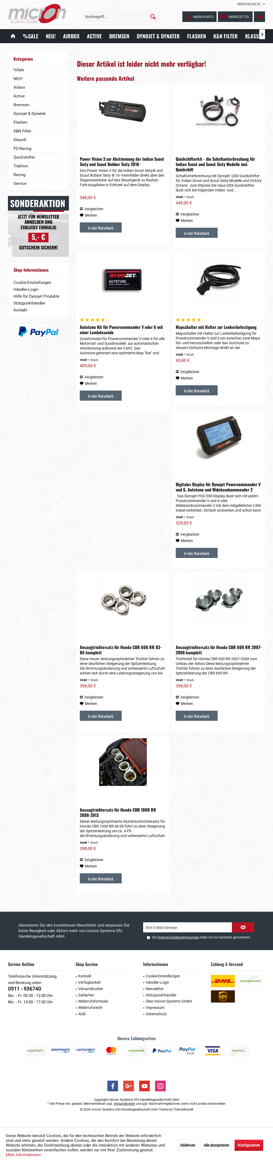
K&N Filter (22, 131)
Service (20, 183)
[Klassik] (254, 36)
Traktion (21, 166)
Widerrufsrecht (90, 1007)
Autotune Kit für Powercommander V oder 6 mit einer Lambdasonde (121, 329)
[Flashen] (196, 36)
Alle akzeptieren (216, 1145)
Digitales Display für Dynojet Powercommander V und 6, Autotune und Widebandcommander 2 (218, 487)
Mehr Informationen (23, 1154)
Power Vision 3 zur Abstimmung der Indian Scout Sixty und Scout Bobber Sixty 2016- (122, 161)
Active (19, 96)
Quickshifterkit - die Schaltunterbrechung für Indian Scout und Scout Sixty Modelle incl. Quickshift (215, 164)
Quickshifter (24, 157)
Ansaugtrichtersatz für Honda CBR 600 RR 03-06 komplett (121, 650)
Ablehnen (187, 1145)
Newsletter (155, 989)
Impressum (155, 1007)
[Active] (94, 36)
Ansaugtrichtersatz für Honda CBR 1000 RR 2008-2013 (118, 812)
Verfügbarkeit (89, 982)
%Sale (19, 70)
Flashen (20, 122)
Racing (19, 174)
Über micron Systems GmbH (169, 1001)
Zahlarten (86, 995)
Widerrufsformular (93, 1001)
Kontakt (20, 310)
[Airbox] (71, 36)
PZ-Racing (22, 148)
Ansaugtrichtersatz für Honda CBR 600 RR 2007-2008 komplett (219, 650)
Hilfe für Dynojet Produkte (36, 296)
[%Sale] (30, 36)
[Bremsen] (119, 36)
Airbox (19, 87)
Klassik (20, 139)
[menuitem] (249, 4)
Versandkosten (90, 989)
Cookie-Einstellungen (32, 282)
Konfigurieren (249, 1145)
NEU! (18, 78)
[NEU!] (50, 36)
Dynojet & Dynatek (30, 113)
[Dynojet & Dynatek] (158, 36)
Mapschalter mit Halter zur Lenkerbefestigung (216, 327)
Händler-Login (26, 289)
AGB (82, 1014)
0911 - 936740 (24, 989)
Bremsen (21, 104)
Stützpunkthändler (29, 303)
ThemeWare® (183, 1109)
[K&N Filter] (225, 36)
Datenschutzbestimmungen (178, 937)
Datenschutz (156, 1014)
